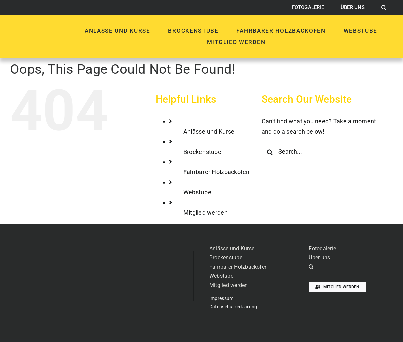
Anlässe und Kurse (209, 131)
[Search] (270, 152)
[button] (383, 7)
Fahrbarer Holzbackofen (216, 172)
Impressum (221, 298)
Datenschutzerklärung (233, 306)
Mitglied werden (205, 212)
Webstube (197, 192)
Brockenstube (202, 151)
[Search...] (322, 152)
